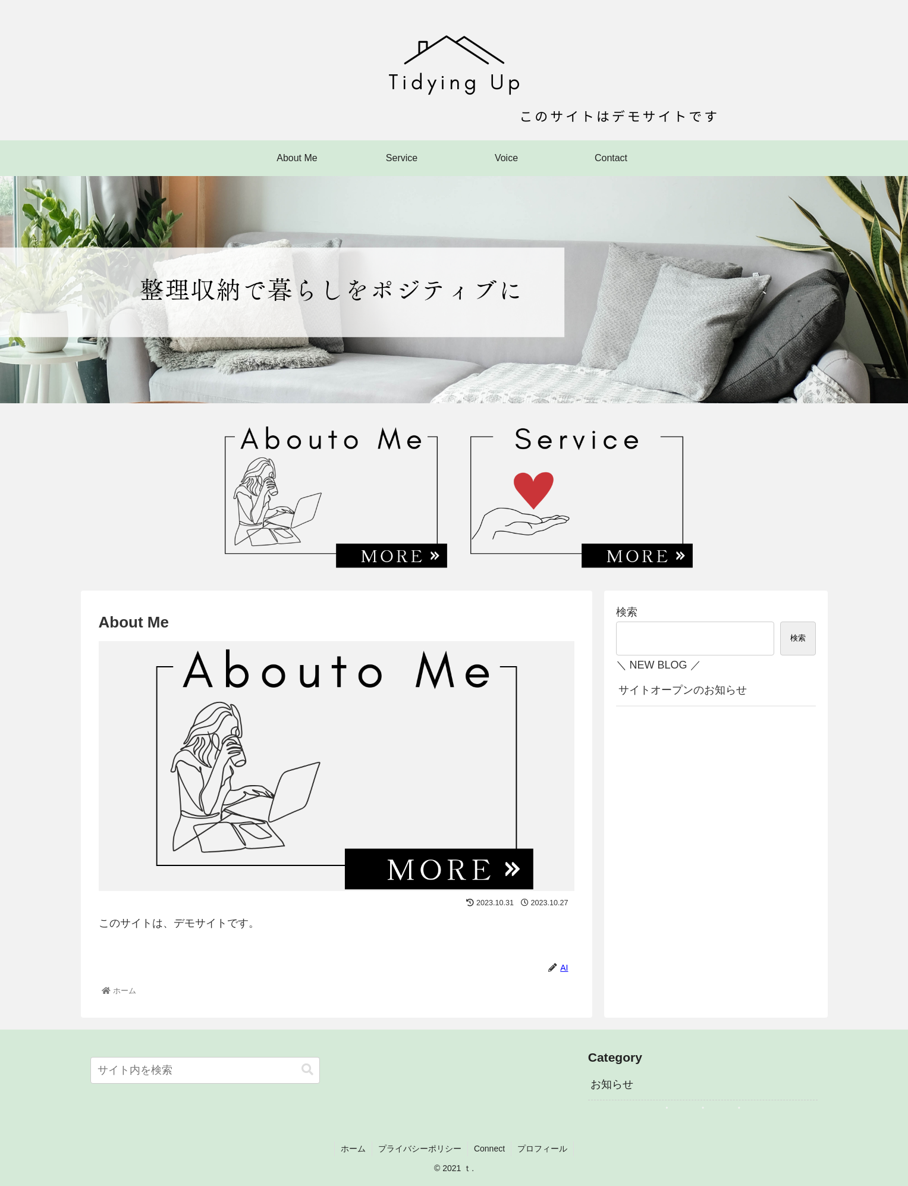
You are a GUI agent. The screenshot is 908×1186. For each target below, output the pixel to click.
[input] (205, 1070)
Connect (489, 1148)
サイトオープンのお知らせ (682, 690)
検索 (626, 612)
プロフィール (542, 1148)
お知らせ (611, 1084)
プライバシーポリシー (419, 1148)
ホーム (353, 1148)
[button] (307, 1070)
